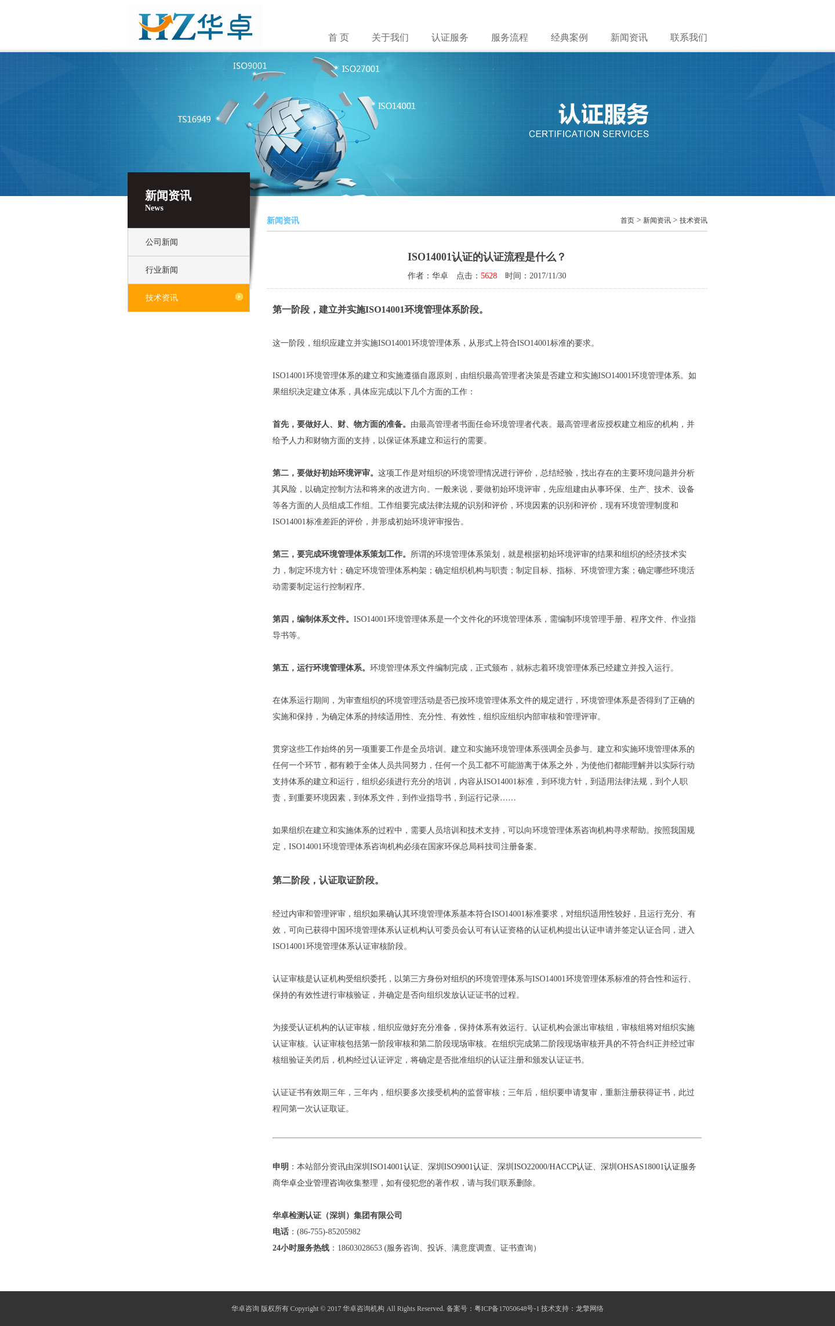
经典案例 (569, 37)
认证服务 (450, 37)
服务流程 (509, 37)
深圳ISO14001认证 (387, 1166)
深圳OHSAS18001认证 (640, 1166)
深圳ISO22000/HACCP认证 (545, 1166)
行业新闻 (162, 270)
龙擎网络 (590, 1309)
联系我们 (688, 37)
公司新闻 (162, 242)
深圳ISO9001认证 (459, 1166)
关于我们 (390, 37)
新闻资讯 (629, 37)
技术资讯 (162, 298)
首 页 (338, 37)
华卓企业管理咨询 (313, 1183)
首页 (627, 220)
